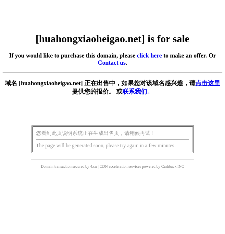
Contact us (112, 62)
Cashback (169, 166)
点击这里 (207, 83)
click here (149, 55)
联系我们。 (137, 91)
